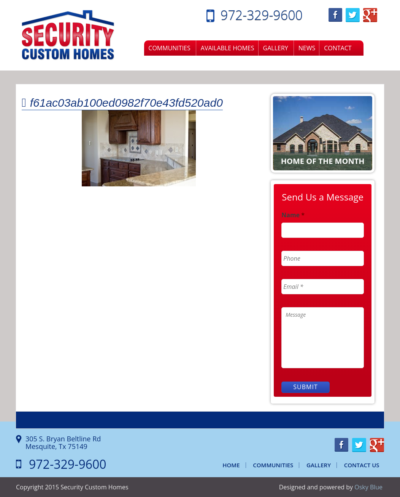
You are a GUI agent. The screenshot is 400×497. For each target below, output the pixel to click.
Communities (169, 48)
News (306, 48)
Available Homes (227, 48)
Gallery (275, 48)
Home (231, 465)
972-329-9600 (262, 15)
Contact (337, 48)
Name (293, 215)
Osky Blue (368, 487)
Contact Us (361, 465)
